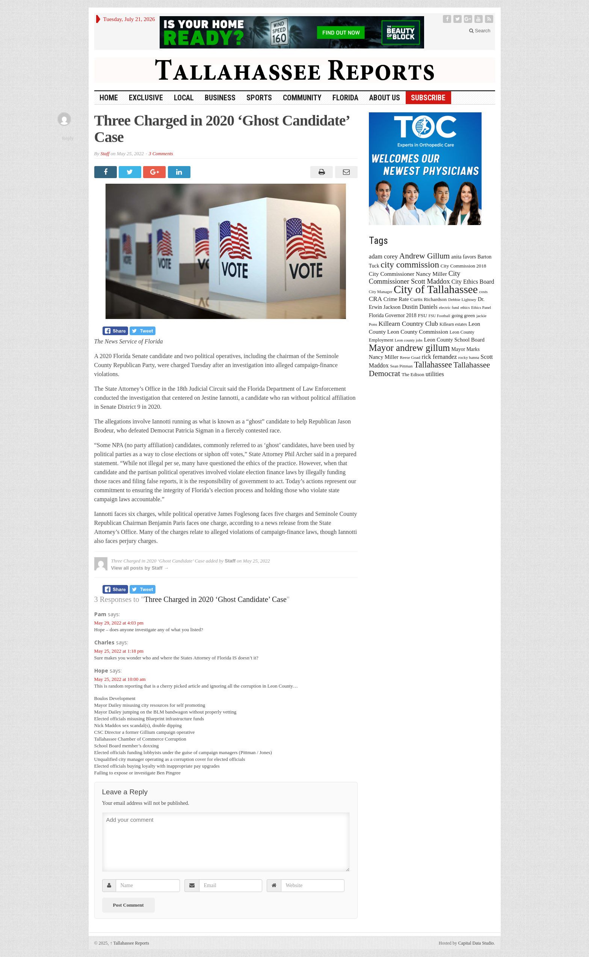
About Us (384, 97)
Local (184, 97)
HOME (109, 97)
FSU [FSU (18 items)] (422, 315)
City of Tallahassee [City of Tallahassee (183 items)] (436, 289)
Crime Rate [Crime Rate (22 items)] (396, 299)
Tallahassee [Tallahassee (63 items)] (433, 364)
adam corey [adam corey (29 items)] (383, 256)
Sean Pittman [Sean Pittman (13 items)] (401, 366)
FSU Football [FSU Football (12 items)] (439, 316)
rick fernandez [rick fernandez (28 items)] (439, 356)
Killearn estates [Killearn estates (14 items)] (453, 324)
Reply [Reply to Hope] (68, 138)
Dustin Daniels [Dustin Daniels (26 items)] (420, 307)
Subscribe (428, 97)
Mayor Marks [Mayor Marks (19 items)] (466, 349)
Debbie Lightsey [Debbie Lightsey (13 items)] (462, 299)
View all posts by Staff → (140, 568)
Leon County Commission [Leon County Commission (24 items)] (417, 331)
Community (302, 97)
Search (480, 30)
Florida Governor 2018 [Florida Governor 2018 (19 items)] (393, 315)
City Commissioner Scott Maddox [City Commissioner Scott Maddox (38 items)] (415, 277)
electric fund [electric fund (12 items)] (449, 307)
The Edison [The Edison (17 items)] (413, 374)
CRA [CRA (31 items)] (375, 298)
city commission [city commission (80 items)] (410, 264)
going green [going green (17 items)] (463, 315)
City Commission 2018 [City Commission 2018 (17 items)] (463, 266)
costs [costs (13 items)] (483, 291)
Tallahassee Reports (129, 943)
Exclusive (146, 97)
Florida (345, 97)
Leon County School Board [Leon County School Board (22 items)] (454, 340)
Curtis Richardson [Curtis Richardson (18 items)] (428, 299)
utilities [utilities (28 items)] (435, 374)
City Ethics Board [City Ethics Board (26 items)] (473, 281)
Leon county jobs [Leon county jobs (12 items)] (409, 340)
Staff (104, 153)
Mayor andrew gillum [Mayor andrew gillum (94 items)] (409, 348)
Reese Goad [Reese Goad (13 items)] (410, 357)
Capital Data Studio (476, 943)
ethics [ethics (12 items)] (465, 307)
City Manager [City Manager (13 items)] (380, 291)
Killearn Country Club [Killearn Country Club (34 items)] (408, 323)
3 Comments (161, 153)
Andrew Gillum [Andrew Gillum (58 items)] (424, 255)
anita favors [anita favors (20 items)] (463, 257)
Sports (259, 97)
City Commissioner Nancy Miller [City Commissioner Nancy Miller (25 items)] (408, 274)
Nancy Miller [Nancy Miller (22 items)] (384, 357)
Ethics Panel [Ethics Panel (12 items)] (481, 307)
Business (220, 97)
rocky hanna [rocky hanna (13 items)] (468, 357)
